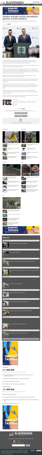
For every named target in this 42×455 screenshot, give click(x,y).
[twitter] (23, 108)
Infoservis (4, 162)
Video (22, 162)
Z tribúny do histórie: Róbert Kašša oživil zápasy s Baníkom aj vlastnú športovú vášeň (19, 397)
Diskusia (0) (21, 116)
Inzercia (16, 438)
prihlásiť (29, 122)
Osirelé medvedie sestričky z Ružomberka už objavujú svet (14, 383)
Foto (3, 195)
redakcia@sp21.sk (34, 110)
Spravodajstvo (23, 4)
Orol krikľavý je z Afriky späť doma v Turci (11, 403)
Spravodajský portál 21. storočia (11, 4)
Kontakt (9, 438)
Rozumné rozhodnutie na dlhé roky (10, 394)
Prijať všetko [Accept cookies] (39, 450)
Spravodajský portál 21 (22, 435)
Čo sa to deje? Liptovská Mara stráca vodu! (11, 381)
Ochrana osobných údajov (8, 453)
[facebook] (22, 108)
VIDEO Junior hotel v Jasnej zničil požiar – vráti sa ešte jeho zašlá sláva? (16, 378)
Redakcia (13, 438)
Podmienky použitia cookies (29, 438)
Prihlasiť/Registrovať (37, 4)
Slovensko (15, 2)
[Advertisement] (21, 279)
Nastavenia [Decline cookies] (32, 450)
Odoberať (27, 445)
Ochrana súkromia (21, 438)
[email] (10, 24)
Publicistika (23, 129)
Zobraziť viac (21, 338)
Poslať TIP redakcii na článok (21, 113)
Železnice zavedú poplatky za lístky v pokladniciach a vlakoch (15, 372)
